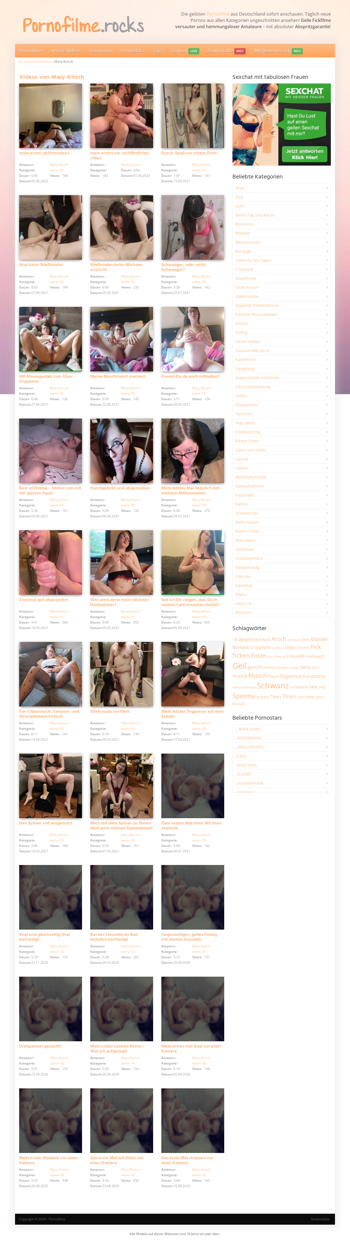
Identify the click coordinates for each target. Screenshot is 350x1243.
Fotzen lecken (247, 341)
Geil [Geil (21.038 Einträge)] (239, 665)
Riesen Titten (247, 531)
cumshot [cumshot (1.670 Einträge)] (278, 648)
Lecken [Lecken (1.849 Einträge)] (294, 667)
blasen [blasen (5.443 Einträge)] (319, 639)
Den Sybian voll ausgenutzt (45, 823)
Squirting (243, 585)
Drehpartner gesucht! (40, 1046)
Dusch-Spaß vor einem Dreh (189, 153)
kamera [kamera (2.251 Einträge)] (269, 667)
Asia (239, 197)
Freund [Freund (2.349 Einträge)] (280, 656)
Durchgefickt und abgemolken (120, 488)
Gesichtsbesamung (252, 386)
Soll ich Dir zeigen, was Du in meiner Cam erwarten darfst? (190, 602)
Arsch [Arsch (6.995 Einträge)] (278, 639)
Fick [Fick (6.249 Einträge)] (316, 647)
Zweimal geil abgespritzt (43, 600)
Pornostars (132, 51)
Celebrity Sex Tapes (253, 260)
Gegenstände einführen (257, 377)
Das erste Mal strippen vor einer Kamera (187, 1161)
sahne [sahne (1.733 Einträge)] (236, 687)
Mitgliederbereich (278, 51)
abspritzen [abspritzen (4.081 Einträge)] (249, 639)
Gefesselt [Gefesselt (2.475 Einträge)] (315, 656)
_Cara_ (241, 756)
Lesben (242, 468)
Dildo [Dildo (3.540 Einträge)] (290, 647)
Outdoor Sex (246, 513)
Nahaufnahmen (249, 486)
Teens (240, 594)
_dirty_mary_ (246, 765)
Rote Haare (245, 540)
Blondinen (244, 224)
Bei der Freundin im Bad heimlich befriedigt (114, 937)
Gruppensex (246, 404)
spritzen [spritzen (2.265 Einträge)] (262, 696)
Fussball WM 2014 (252, 350)
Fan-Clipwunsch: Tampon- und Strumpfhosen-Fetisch (49, 714)
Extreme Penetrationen (256, 314)
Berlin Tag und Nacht (255, 215)
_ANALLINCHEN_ (250, 746)
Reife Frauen (247, 522)
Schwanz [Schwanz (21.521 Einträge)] (273, 685)
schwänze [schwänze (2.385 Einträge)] (299, 687)
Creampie (244, 269)
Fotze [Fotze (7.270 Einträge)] (258, 655)
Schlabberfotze (249, 558)
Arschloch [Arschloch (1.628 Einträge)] (294, 640)
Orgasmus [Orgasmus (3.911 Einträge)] (291, 676)
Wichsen (243, 612)
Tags (157, 51)
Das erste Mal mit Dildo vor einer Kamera (117, 1161)
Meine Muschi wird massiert (117, 376)
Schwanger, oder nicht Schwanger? (183, 267)
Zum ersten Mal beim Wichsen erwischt (191, 826)
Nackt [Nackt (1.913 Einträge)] (274, 676)
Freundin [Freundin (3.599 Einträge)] (296, 656)
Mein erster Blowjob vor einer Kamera (48, 1161)
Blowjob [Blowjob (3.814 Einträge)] (240, 647)
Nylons (241, 504)
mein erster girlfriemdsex (44, 153)
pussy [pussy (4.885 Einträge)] (318, 675)
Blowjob (242, 233)
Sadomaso (244, 549)
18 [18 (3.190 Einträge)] (234, 639)
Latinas (242, 459)
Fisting (241, 332)
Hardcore (243, 413)
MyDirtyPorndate (250, 477)
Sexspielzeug (247, 567)
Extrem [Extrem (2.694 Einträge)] (303, 647)
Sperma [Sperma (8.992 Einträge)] (243, 695)
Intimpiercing (247, 431)
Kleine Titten (247, 440)
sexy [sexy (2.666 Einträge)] (322, 687)
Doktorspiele (246, 296)
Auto (239, 206)
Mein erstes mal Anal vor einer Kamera (191, 1049)
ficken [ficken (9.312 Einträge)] (241, 655)
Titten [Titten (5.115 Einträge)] (289, 696)
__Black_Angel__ (249, 728)
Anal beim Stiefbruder (41, 265)
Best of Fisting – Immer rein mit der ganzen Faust (50, 491)
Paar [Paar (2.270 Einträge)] (306, 676)
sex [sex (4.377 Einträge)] (313, 686)
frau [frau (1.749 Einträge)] (270, 656)
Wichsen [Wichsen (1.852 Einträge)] (238, 704)
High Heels (245, 422)
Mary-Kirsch (59, 164)
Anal (239, 188)
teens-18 (56, 170)
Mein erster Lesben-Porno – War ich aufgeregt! (117, 1049)
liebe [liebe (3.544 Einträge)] (305, 667)
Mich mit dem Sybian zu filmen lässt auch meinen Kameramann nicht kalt (121, 828)
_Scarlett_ (244, 774)
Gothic (241, 395)
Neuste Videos (66, 51)
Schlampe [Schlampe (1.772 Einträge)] (249, 687)
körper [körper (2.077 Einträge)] (282, 667)
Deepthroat (245, 278)
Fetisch (241, 323)
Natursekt (244, 495)
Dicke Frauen (247, 287)
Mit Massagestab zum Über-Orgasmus (46, 379)
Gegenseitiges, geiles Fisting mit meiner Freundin (189, 937)
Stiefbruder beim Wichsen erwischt (116, 267)
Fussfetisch (245, 359)
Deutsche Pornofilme (35, 61)
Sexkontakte (226, 51)
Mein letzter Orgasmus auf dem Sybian (192, 714)
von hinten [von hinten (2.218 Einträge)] (306, 696)
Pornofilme (217, 14)
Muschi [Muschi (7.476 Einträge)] (258, 675)
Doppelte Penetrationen (257, 305)
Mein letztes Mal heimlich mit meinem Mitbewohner (190, 491)
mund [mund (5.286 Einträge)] (239, 675)
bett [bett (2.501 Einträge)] (306, 639)
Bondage (243, 251)
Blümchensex (247, 242)
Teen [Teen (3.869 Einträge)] (275, 696)
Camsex (185, 51)
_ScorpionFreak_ (250, 783)
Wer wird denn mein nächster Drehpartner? (119, 602)
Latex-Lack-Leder (250, 449)
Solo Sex (242, 576)
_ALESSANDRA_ (249, 737)
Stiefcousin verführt (109, 711)
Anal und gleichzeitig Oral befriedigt (44, 937)
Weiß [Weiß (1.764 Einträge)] (319, 697)
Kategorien (100, 51)
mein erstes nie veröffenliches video (119, 156)
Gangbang (244, 368)
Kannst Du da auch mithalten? (190, 376)
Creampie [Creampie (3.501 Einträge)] (260, 647)
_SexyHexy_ (245, 792)
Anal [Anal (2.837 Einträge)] (266, 639)
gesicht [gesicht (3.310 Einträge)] (254, 667)
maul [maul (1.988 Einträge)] (315, 667)
